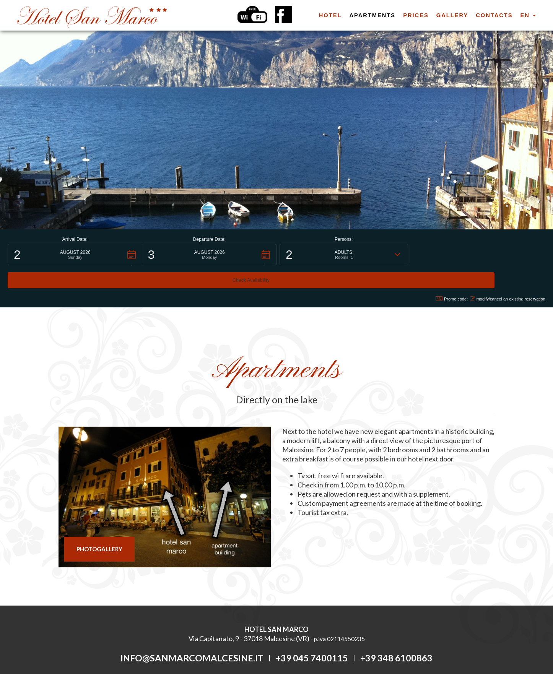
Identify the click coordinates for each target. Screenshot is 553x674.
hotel (330, 15)
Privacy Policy (244, 650)
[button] (75, 254)
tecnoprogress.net (304, 650)
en (528, 15)
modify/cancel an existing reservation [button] (507, 275)
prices (416, 15)
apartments (372, 15)
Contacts (494, 15)
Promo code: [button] (447, 275)
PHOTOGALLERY (99, 526)
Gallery (452, 15)
